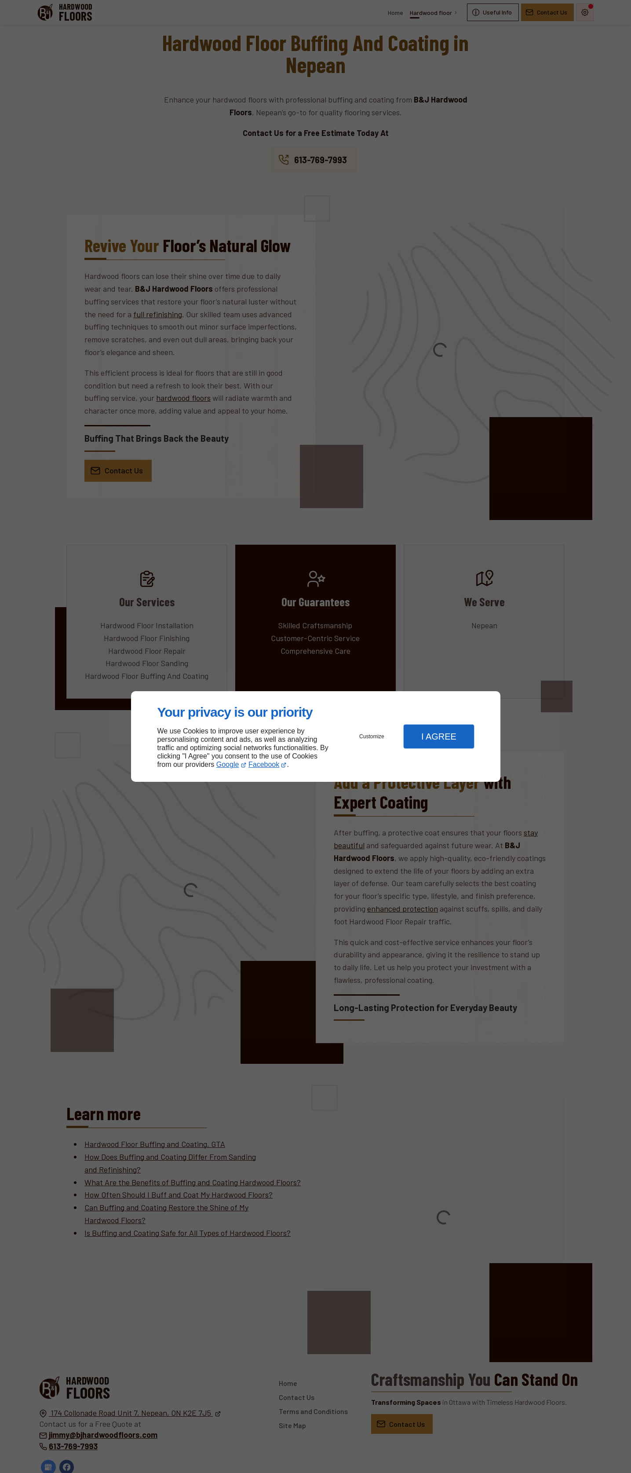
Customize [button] (371, 736)
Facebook (263, 764)
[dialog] (315, 736)
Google (227, 764)
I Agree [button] (438, 736)
